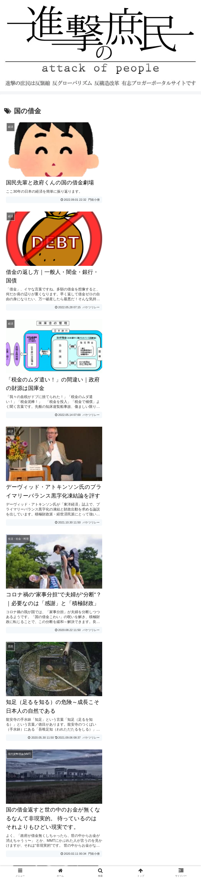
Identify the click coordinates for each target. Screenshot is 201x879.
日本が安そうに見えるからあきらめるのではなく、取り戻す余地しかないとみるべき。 (86, 618)
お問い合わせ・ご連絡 (28, 803)
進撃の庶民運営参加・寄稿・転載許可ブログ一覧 (52, 845)
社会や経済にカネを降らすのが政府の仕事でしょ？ (53, 638)
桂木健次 (169, 651)
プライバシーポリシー (28, 814)
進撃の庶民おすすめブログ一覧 (36, 834)
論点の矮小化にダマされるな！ (35, 606)
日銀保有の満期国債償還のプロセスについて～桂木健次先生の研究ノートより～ (80, 651)
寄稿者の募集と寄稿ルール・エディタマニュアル (52, 824)
